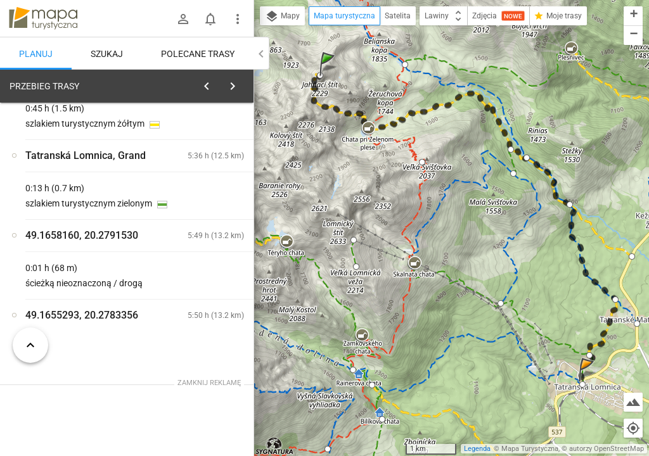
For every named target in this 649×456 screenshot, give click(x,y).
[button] (329, 76)
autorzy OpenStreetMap (606, 449)
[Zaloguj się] (183, 19)
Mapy (282, 16)
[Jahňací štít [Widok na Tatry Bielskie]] (76, 271)
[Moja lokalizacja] (633, 428)
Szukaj (107, 54)
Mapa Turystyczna (529, 449)
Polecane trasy (198, 54)
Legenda (477, 449)
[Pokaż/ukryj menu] (238, 19)
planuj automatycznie (203, 165)
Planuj (36, 54)
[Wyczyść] (239, 83)
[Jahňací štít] (203, 244)
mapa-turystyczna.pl (43, 18)
